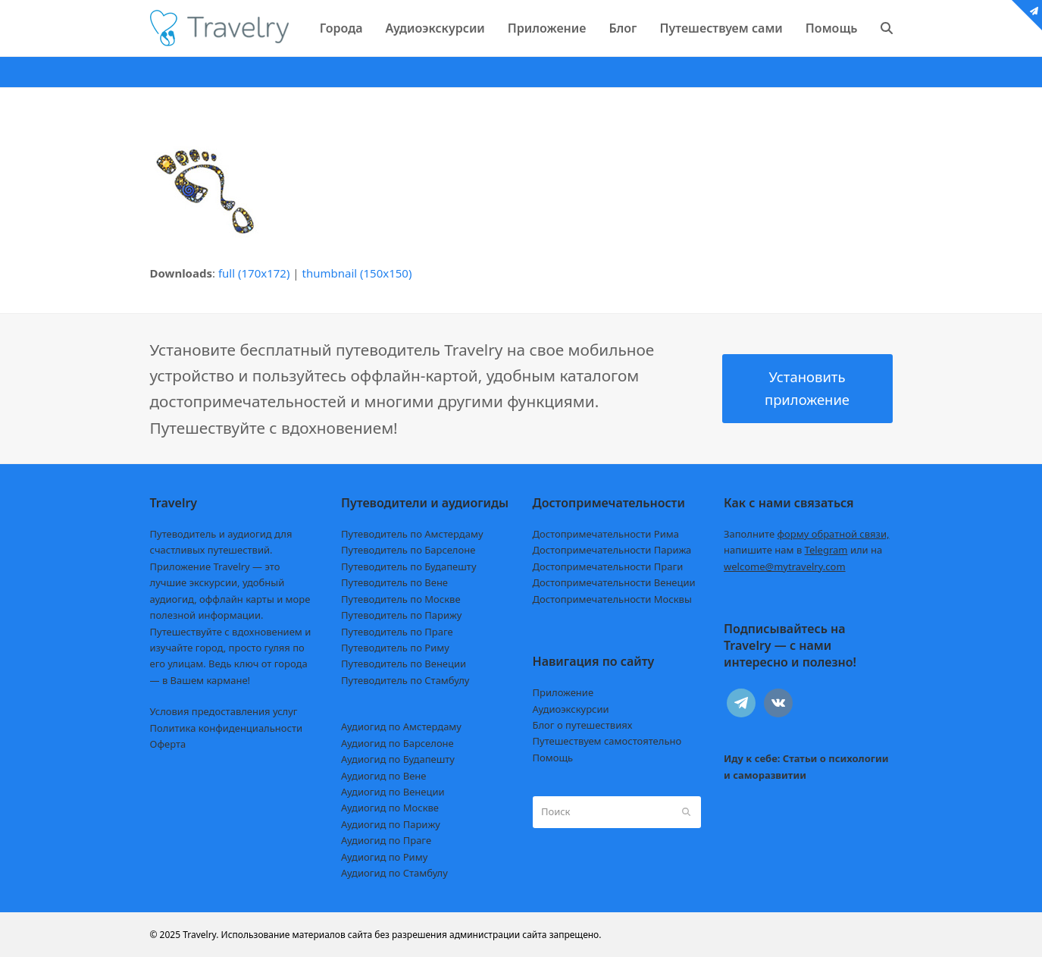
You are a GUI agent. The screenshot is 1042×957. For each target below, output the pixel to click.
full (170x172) (254, 273)
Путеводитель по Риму (395, 647)
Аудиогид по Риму (384, 857)
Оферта (168, 744)
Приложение (563, 692)
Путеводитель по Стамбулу (405, 680)
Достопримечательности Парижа (612, 550)
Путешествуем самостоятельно (607, 741)
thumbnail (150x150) (357, 273)
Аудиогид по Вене (383, 776)
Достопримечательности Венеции (614, 582)
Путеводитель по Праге (397, 632)
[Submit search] (686, 812)
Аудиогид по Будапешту (398, 759)
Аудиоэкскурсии (571, 709)
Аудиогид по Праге (386, 840)
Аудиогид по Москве (390, 807)
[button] (886, 28)
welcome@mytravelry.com (785, 566)
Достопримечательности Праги (608, 566)
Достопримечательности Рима (606, 534)
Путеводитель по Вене (394, 582)
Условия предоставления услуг (224, 711)
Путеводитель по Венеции (403, 663)
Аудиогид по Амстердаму (401, 726)
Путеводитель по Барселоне (408, 550)
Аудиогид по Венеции (393, 792)
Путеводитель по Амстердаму (412, 534)
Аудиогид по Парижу (390, 824)
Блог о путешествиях (583, 725)
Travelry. (200, 934)
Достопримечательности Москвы (612, 599)
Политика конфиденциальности (226, 728)
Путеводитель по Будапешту (409, 566)
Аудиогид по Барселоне (397, 743)
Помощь (553, 757)
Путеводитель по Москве (401, 599)
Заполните (807, 534)
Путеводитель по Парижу (401, 615)
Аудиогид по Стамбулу (394, 873)
